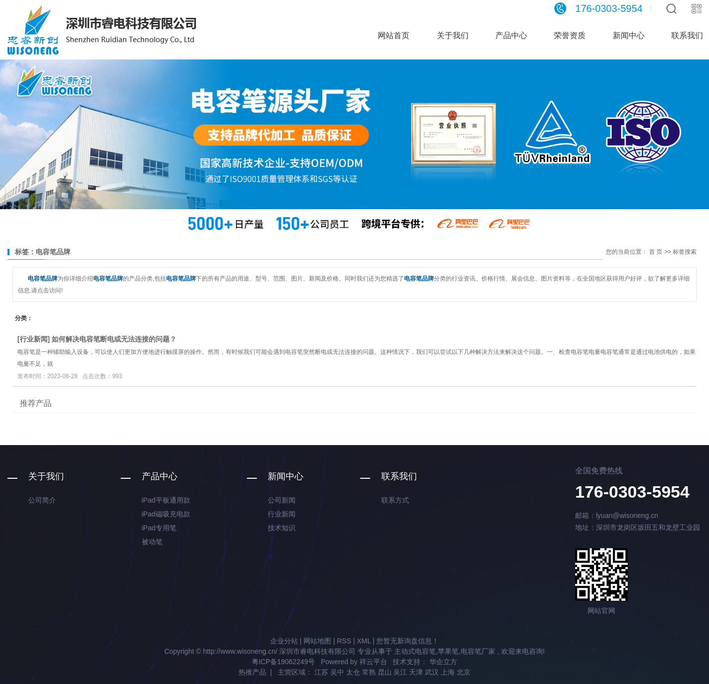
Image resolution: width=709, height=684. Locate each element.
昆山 (385, 672)
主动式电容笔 (415, 651)
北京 (464, 672)
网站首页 (394, 35)
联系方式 (395, 500)
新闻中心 (629, 35)
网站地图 (317, 641)
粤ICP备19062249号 (283, 662)
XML (364, 641)
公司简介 (42, 500)
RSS (344, 641)
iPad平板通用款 (166, 500)
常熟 (369, 672)
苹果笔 (448, 651)
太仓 (353, 672)
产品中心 (511, 35)
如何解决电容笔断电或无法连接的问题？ (114, 339)
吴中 (337, 672)
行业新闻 (34, 339)
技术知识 (281, 528)
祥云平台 (373, 662)
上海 (448, 672)
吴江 (400, 672)
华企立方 (442, 662)
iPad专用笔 (159, 528)
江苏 (321, 672)
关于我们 (453, 35)
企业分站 (284, 641)
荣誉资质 (570, 35)
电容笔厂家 (478, 651)
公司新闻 (281, 500)
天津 (416, 672)
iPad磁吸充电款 (166, 514)
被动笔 (152, 542)
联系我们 (399, 476)
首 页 (655, 251)
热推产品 (252, 672)
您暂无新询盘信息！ (407, 641)
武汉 (432, 672)
